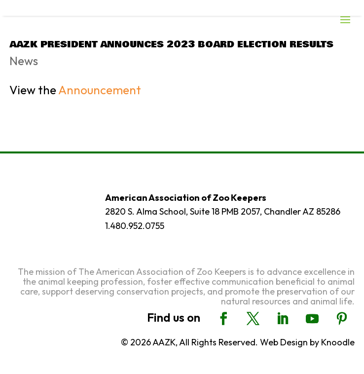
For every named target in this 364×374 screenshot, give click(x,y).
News (23, 60)
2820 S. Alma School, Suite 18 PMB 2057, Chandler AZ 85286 (222, 211)
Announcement (99, 89)
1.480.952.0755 (134, 225)
